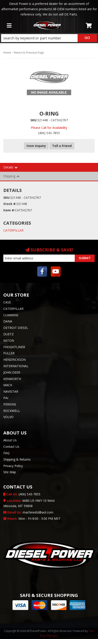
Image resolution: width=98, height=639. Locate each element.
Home (7, 52)
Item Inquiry (36, 146)
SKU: (33, 120)
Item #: (9, 210)
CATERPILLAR (13, 230)
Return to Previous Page (29, 52)
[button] (49, 38)
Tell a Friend (62, 146)
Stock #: (9, 204)
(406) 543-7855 (21, 494)
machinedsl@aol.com (28, 512)
